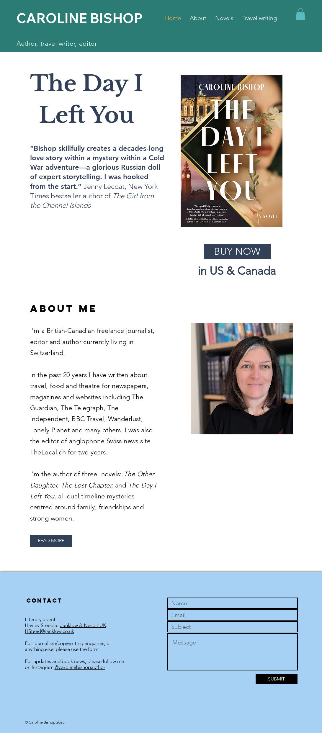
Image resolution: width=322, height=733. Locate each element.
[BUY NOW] (237, 251)
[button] (300, 14)
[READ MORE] (51, 541)
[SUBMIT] (277, 679)
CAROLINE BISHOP (80, 18)
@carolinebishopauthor (80, 667)
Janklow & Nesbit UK (83, 625)
